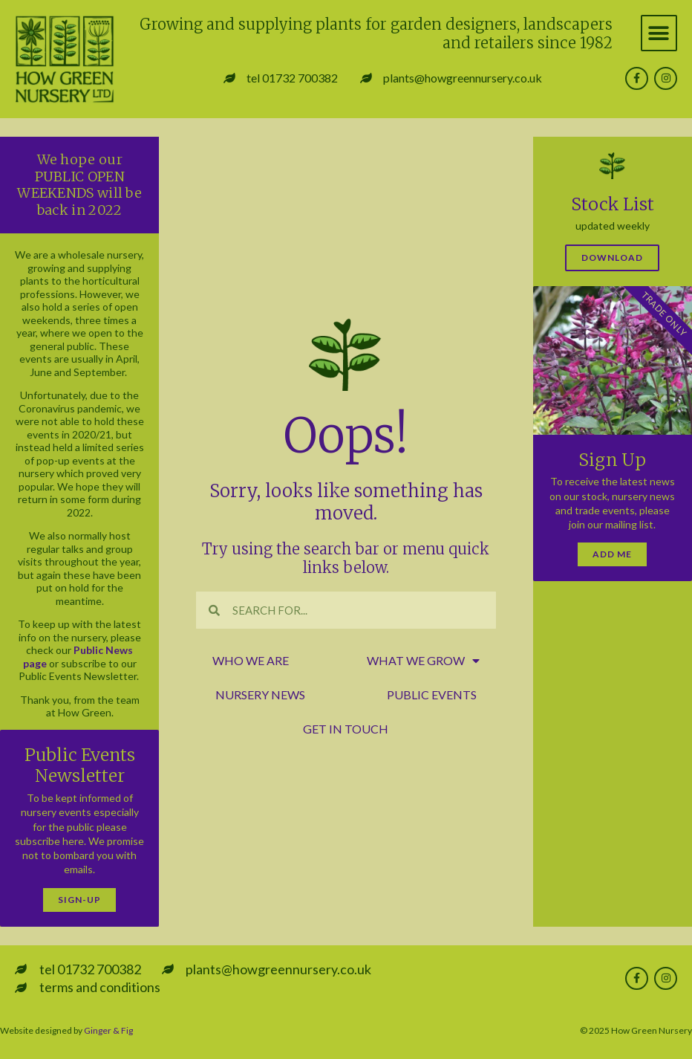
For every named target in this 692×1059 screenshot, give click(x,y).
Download (612, 257)
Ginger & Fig (108, 1030)
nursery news (260, 694)
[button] (659, 33)
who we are (250, 660)
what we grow (423, 660)
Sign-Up (79, 899)
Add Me (612, 554)
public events (432, 694)
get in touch (345, 729)
